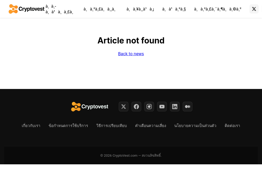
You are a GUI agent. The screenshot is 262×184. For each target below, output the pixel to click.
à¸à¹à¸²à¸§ (174, 9)
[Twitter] (123, 106)
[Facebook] (136, 106)
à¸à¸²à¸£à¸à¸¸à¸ (101, 9)
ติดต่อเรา (232, 125)
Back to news (131, 53)
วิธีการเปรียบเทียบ (111, 125)
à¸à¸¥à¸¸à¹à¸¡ (140, 9)
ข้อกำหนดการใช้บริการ (68, 125)
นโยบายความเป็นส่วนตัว (195, 125)
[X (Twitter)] (254, 9)
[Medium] (187, 106)
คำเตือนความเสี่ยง (150, 125)
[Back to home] (27, 9)
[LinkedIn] (175, 106)
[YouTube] (162, 106)
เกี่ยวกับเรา (31, 125)
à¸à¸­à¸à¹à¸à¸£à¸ (60, 9)
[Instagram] (149, 106)
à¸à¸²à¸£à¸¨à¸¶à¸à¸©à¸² (218, 9)
